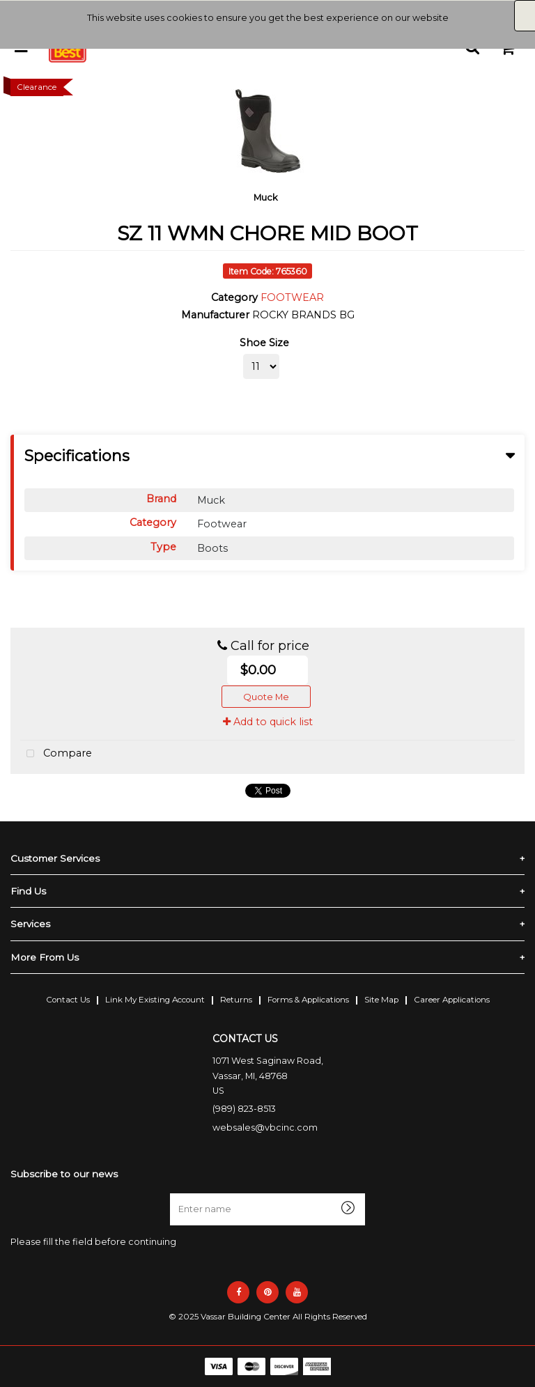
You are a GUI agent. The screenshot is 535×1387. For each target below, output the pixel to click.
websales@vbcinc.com (265, 1127)
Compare (56, 754)
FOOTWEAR (292, 297)
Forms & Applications (308, 1000)
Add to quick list (268, 721)
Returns (236, 1000)
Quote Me (266, 696)
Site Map (381, 1000)
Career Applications (452, 1000)
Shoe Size (264, 342)
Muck (266, 197)
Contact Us (68, 1000)
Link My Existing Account (155, 1000)
